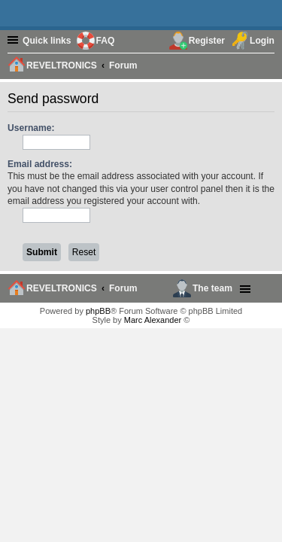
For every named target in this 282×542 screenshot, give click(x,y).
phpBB (98, 310)
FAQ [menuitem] (105, 40)
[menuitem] (265, 65)
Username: (31, 128)
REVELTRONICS (61, 288)
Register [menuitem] (207, 40)
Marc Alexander (152, 319)
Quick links (47, 40)
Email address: (40, 164)
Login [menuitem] (262, 40)
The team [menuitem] (212, 288)
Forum (123, 288)
